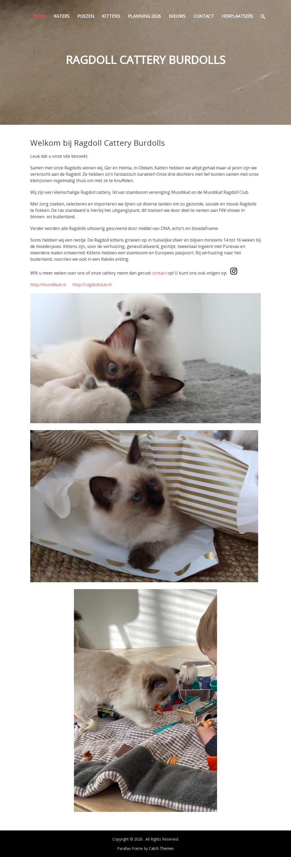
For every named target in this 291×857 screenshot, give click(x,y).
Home (39, 16)
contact (159, 273)
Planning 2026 (144, 16)
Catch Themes (161, 848)
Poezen (85, 16)
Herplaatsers (237, 16)
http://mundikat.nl (48, 285)
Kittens (111, 16)
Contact (203, 16)
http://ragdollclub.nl (92, 285)
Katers (61, 16)
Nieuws (177, 16)
